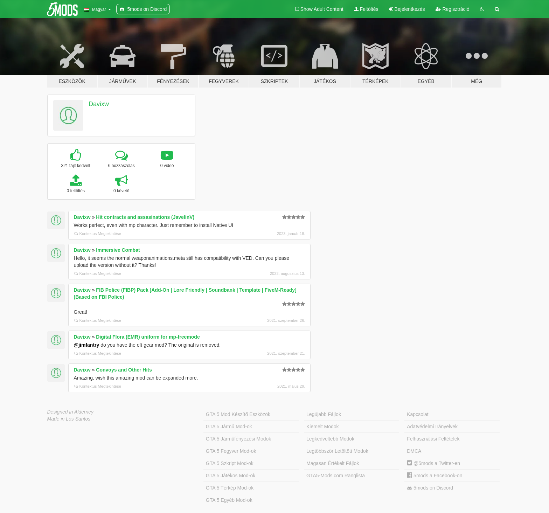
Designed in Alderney (70, 412)
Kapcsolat (417, 414)
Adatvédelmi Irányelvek (432, 426)
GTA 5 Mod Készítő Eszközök (238, 414)
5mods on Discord (430, 488)
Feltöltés (366, 9)
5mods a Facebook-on (434, 475)
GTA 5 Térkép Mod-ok (229, 488)
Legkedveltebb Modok (330, 439)
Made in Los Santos (69, 419)
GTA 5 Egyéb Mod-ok (229, 500)
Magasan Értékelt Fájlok (332, 463)
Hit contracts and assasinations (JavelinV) (145, 217)
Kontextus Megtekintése (97, 233)
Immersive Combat (118, 250)
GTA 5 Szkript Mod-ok (229, 463)
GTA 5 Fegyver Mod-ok (231, 451)
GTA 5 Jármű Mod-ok (229, 426)
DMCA (414, 451)
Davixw (99, 104)
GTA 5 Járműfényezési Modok (238, 439)
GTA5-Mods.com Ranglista (335, 475)
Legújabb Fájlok (323, 414)
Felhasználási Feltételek (433, 439)
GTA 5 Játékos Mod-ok (230, 475)
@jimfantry (86, 345)
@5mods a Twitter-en (433, 463)
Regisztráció (453, 9)
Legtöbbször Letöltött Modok (337, 451)
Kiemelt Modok (322, 426)
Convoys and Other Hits (124, 370)
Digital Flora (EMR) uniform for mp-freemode (148, 337)
